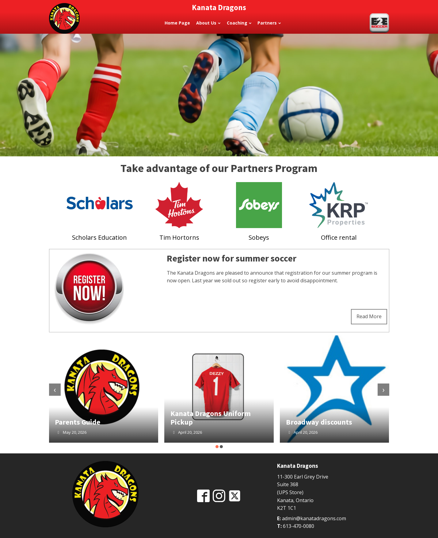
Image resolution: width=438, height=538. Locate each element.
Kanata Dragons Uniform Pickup (210, 418)
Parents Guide (77, 422)
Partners (269, 23)
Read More (369, 316)
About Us (208, 23)
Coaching (239, 23)
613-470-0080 (298, 526)
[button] (217, 446)
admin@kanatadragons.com (314, 518)
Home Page (177, 23)
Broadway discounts (319, 422)
